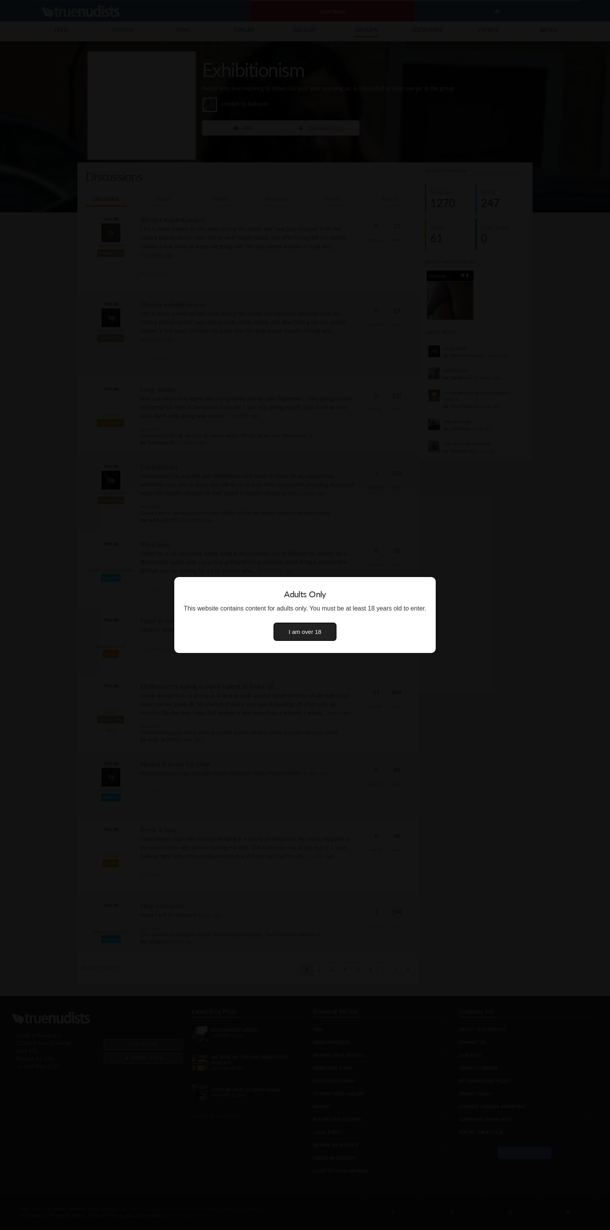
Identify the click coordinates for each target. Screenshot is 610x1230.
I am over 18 (305, 631)
